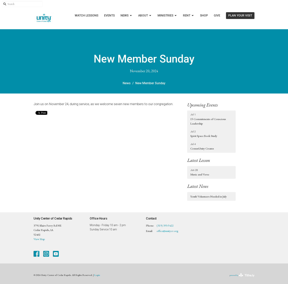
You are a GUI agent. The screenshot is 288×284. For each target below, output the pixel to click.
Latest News (197, 186)
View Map (39, 239)
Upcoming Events (202, 105)
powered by (241, 275)
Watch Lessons (86, 15)
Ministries (167, 16)
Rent (188, 16)
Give (217, 15)
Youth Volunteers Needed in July (208, 196)
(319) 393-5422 (165, 225)
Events (109, 15)
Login (97, 275)
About (145, 16)
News (126, 16)
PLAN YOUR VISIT (240, 15)
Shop (204, 15)
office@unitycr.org (167, 231)
